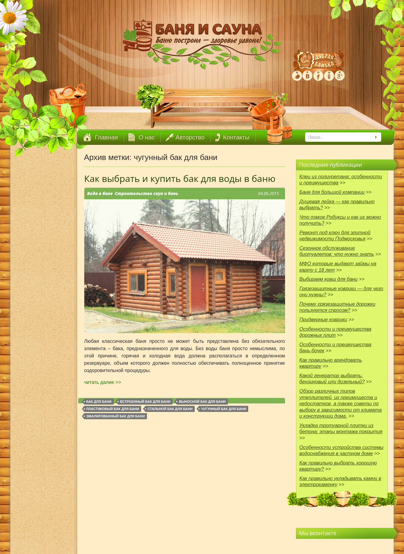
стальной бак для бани (170, 409)
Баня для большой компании (331, 192)
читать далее (102, 382)
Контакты (236, 137)
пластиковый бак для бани (112, 409)
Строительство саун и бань (146, 193)
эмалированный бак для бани (115, 416)
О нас (146, 137)
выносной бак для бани (202, 401)
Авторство (190, 137)
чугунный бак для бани (223, 409)
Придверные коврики (323, 319)
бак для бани (99, 401)
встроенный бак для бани (145, 401)
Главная (106, 137)
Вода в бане (100, 193)
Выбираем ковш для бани (328, 279)
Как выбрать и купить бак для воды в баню (180, 178)
